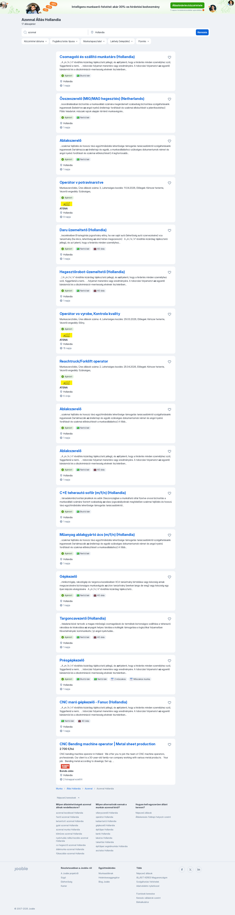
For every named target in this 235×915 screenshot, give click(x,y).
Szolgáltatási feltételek (147, 881)
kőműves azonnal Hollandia (69, 833)
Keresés (202, 32)
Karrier (64, 886)
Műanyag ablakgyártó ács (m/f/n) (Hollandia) (97, 534)
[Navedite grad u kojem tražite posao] (122, 32)
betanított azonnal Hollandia (69, 821)
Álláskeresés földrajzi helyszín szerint (153, 817)
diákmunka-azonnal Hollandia (70, 849)
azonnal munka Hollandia (68, 829)
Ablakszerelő (70, 140)
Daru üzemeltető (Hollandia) (83, 230)
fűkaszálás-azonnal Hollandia (70, 853)
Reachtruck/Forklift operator (84, 361)
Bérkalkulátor (142, 902)
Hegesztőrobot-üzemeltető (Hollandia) (92, 272)
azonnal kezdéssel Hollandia (69, 813)
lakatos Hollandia (104, 838)
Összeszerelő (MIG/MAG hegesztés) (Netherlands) (102, 98)
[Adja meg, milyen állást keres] (55, 32)
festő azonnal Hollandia (67, 817)
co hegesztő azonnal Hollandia (71, 845)
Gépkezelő (68, 576)
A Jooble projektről (69, 873)
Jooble (32, 908)
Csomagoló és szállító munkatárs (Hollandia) (97, 57)
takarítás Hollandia (105, 842)
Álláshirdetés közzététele (187, 5)
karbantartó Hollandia (106, 821)
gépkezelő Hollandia (105, 825)
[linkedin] (199, 870)
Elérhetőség (66, 881)
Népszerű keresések (68, 797)
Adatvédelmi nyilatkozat (147, 886)
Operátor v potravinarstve (81, 182)
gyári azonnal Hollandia (67, 825)
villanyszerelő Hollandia (107, 813)
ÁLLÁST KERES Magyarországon (151, 877)
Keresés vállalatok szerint (148, 898)
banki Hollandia (103, 833)
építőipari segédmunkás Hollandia (112, 846)
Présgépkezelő (72, 660)
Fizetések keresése (145, 893)
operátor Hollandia (104, 817)
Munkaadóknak (106, 873)
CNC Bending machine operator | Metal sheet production (107, 744)
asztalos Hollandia (104, 850)
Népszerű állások (144, 813)
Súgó (63, 877)
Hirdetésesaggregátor (109, 877)
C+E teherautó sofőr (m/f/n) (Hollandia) (93, 493)
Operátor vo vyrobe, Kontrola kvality (90, 314)
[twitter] (190, 870)
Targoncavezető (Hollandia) (83, 618)
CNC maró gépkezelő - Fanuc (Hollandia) (93, 702)
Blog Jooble (104, 881)
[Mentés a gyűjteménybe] (169, 57)
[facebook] (182, 870)
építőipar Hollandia (104, 829)
